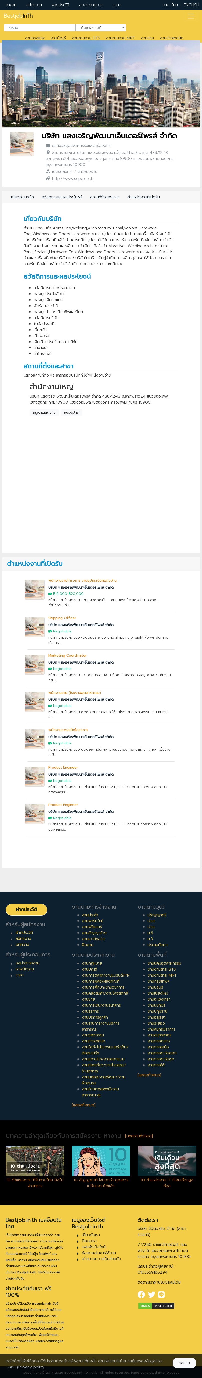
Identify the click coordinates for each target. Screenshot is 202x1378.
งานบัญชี (58, 38)
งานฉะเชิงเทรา (159, 999)
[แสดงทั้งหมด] (83, 1105)
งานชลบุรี (155, 987)
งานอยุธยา (157, 1017)
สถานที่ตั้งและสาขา (104, 197)
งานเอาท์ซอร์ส (93, 939)
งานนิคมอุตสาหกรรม (164, 963)
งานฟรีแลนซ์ (92, 927)
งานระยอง (156, 1023)
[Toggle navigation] (191, 16)
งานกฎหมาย (92, 963)
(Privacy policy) (31, 1367)
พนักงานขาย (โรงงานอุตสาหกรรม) (74, 692)
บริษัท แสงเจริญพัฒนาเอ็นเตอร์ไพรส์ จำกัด (109, 136)
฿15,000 (60, 593)
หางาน (11, 5)
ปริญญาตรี (157, 915)
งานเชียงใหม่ (158, 993)
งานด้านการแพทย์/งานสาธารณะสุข (100, 1092)
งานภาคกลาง (159, 1041)
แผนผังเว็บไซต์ (94, 1247)
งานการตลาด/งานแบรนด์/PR (106, 975)
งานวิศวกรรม (93, 1035)
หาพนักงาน (25, 969)
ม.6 (150, 933)
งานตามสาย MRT (120, 38)
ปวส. (151, 921)
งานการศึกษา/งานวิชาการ (103, 987)
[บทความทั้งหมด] (139, 1136)
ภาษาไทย (170, 5)
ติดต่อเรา (89, 1241)
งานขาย (147, 38)
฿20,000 (76, 593)
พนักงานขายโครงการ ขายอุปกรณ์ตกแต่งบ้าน (82, 580)
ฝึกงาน (87, 945)
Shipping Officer (62, 618)
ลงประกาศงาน (91, 5)
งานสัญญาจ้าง (94, 933)
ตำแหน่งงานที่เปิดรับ (143, 197)
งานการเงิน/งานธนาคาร (101, 1005)
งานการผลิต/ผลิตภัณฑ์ (100, 981)
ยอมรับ (184, 1363)
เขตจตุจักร (71, 412)
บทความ (22, 945)
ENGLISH (191, 5)
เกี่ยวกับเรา (91, 1235)
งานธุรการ (90, 1011)
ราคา (117, 5)
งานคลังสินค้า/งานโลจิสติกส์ (105, 993)
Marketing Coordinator (67, 655)
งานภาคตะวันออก (162, 1053)
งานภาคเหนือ (158, 1047)
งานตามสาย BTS (86, 38)
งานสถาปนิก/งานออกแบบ (103, 1059)
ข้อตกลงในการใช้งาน (99, 1253)
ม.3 (150, 939)
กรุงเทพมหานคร (44, 412)
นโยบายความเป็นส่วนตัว (101, 1259)
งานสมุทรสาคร (159, 1035)
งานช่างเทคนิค (171, 38)
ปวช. (151, 927)
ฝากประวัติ (60, 5)
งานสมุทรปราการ (161, 1029)
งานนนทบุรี (156, 1005)
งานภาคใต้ (156, 1065)
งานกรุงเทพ (35, 38)
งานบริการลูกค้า (95, 1017)
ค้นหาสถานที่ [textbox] (98, 27)
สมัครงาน (34, 5)
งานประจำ (90, 915)
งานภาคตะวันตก (161, 1059)
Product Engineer (63, 767)
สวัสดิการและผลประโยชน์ (62, 197)
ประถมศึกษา (158, 945)
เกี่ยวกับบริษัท (22, 197)
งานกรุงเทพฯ (158, 981)
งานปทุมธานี (157, 1011)
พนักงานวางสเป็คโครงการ (68, 730)
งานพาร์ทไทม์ (92, 921)
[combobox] (40, 27)
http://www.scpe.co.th (72, 179)
